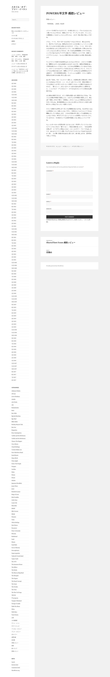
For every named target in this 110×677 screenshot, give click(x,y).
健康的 (13, 41)
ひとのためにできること (18, 38)
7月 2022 (14, 209)
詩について (14, 648)
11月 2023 (14, 164)
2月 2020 (14, 290)
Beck (13, 410)
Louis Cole (14, 503)
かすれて (14, 44)
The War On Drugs (17, 592)
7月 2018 (14, 344)
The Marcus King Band (18, 573)
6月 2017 (14, 380)
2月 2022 (14, 223)
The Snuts (14, 584)
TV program (15, 598)
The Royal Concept (17, 581)
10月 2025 (14, 100)
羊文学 (74, 146)
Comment (50, 171)
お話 (13, 617)
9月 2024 (14, 136)
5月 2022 (14, 215)
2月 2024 (14, 156)
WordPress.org (16, 670)
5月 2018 (14, 349)
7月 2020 (14, 276)
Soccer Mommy (16, 547)
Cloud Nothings (16, 447)
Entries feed (15, 665)
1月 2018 (14, 360)
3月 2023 (14, 187)
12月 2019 (14, 296)
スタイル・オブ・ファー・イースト (19, 8)
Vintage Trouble (16, 603)
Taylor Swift (15, 559)
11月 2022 (14, 198)
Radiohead (14, 536)
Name (48, 194)
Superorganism (16, 553)
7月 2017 (14, 377)
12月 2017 (14, 363)
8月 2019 (14, 307)
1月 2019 (14, 327)
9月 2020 (14, 271)
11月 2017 (14, 366)
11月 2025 (14, 97)
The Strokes (15, 587)
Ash (13, 405)
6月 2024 (14, 145)
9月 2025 (14, 103)
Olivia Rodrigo (15, 522)
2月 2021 (14, 257)
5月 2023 (14, 181)
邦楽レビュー (15, 651)
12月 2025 (14, 94)
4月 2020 (14, 285)
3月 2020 (14, 288)
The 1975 (14, 561)
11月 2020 (14, 265)
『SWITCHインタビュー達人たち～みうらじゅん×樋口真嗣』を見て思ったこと (20, 70)
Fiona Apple (15, 461)
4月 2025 (14, 117)
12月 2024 (14, 128)
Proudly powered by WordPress (54, 266)
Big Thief (14, 419)
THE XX (14, 595)
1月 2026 (14, 92)
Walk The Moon (16, 606)
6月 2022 (14, 212)
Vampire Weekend (17, 601)
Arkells (13, 399)
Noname (14, 517)
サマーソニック (15, 626)
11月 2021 (14, 232)
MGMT (13, 508)
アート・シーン (15, 623)
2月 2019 (14, 324)
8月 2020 (14, 274)
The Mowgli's (15, 575)
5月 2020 (14, 282)
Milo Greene (15, 511)
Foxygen (14, 466)
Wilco (13, 609)
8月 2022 (14, 206)
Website (48, 209)
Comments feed (16, 667)
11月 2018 (14, 332)
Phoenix (14, 533)
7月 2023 (14, 176)
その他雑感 (14, 620)
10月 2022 (14, 201)
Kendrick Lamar (16, 491)
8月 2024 (14, 139)
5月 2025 (14, 114)
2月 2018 (14, 358)
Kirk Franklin (15, 497)
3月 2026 (14, 86)
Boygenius (14, 430)
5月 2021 (14, 248)
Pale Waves (15, 525)
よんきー (59, 146)
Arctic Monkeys (16, 396)
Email (48, 201)
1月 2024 (14, 159)
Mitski (13, 514)
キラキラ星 (14, 35)
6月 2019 (14, 313)
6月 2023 (14, 178)
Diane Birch (15, 458)
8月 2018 (14, 341)
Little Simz (14, 500)
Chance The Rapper (17, 441)
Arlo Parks (14, 402)
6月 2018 (14, 346)
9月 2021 (14, 237)
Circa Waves (15, 444)
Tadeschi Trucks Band (17, 556)
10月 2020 (14, 268)
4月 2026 (14, 83)
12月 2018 (14, 330)
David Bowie (15, 455)
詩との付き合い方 (22, 63)
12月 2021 (14, 229)
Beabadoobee (15, 407)
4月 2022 (14, 218)
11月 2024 (14, 131)
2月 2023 (14, 190)
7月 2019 (14, 310)
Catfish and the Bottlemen (18, 435)
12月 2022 (14, 195)
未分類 (13, 640)
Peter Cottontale (16, 531)
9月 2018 (14, 338)
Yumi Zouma (15, 615)
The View (14, 589)
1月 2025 (14, 125)
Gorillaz (14, 469)
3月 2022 (14, 220)
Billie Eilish (15, 421)
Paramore (14, 528)
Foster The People (16, 463)
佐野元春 (14, 637)
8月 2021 (14, 240)
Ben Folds (14, 413)
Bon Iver (14, 427)
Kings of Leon (15, 494)
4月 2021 (14, 251)
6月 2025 (14, 111)
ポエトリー (14, 634)
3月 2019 (14, 321)
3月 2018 (14, 355)
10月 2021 (14, 234)
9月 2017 (14, 372)
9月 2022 (14, 204)
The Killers (14, 567)
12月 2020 (14, 262)
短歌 (13, 645)
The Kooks (14, 570)
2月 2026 (14, 89)
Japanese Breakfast (17, 483)
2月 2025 (14, 122)
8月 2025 (14, 106)
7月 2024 (14, 142)
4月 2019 (14, 318)
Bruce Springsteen (16, 433)
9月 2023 (14, 170)
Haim (13, 472)
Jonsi (13, 489)
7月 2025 (14, 108)
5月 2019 (14, 316)
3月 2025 (14, 120)
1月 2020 (14, 293)
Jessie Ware (15, 486)
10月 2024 (14, 134)
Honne (13, 475)
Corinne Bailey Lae (17, 449)
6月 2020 (14, 279)
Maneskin (14, 505)
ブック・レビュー (16, 631)
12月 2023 (14, 162)
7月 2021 (14, 243)
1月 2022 (14, 226)
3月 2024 (14, 153)
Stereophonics (15, 550)
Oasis (13, 519)
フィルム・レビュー (17, 629)
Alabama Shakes (16, 391)
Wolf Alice (14, 612)
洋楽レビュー (15, 643)
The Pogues (15, 578)
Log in (13, 662)
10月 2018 (14, 335)
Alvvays (14, 393)
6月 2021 (14, 246)
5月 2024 (14, 148)
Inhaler (14, 480)
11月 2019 (14, 299)
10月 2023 (14, 167)
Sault (13, 539)
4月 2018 (14, 352)
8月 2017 (14, 374)
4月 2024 (14, 150)
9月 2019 (14, 304)
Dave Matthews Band (17, 452)
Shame (13, 542)
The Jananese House (17, 564)
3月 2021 (14, 254)
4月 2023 (14, 184)
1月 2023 (14, 192)
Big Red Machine (16, 416)
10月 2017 (14, 369)
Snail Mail (14, 545)
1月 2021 (14, 260)
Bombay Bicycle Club (17, 424)
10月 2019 (14, 302)
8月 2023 (14, 173)
